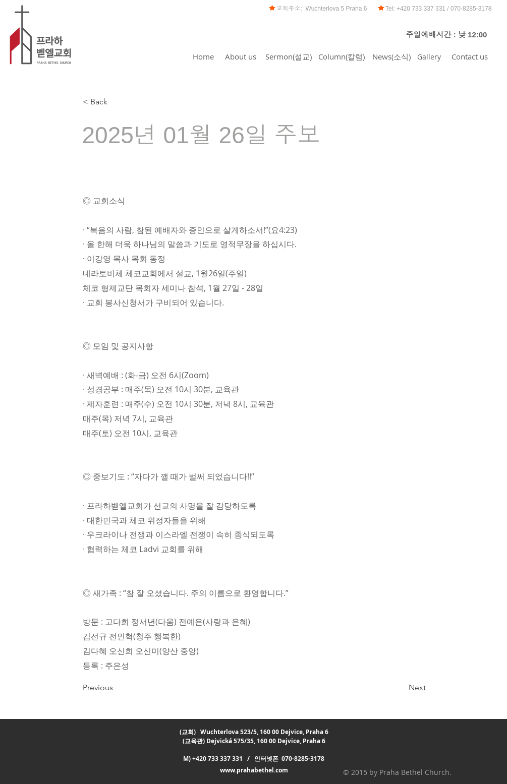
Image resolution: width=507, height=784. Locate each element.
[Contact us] (469, 56)
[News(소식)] (391, 56)
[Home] (203, 56)
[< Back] (116, 102)
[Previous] (116, 688)
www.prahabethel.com (254, 770)
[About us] (241, 56)
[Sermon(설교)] (289, 56)
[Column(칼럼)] (341, 56)
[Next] (400, 688)
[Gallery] (429, 56)
